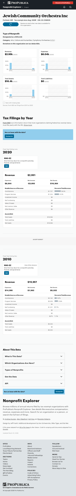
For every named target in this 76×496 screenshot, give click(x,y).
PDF (6, 166)
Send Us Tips (56, 457)
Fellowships (38, 455)
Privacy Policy (33, 480)
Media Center (33, 457)
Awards (30, 464)
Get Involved (7, 468)
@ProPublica (7, 473)
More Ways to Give (59, 468)
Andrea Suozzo (10, 419)
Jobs (29, 455)
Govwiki (5, 429)
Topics (5, 459)
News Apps (7, 466)
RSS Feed (55, 451)
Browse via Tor (57, 461)
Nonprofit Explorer (12, 7)
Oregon (26, 7)
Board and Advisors (34, 448)
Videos (5, 464)
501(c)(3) (18, 37)
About (30, 446)
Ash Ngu (31, 419)
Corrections (32, 467)
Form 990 (6, 123)
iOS (53, 448)
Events (5, 475)
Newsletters (56, 446)
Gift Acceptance (34, 477)
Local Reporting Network (12, 448)
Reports (30, 460)
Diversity (31, 453)
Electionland (7, 453)
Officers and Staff (34, 451)
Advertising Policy (34, 475)
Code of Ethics (33, 473)
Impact (30, 462)
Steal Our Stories (58, 459)
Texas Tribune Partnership (12, 451)
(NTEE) (52, 40)
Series (5, 461)
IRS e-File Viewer (25, 427)
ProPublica (7, 446)
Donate (55, 466)
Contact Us (9, 136)
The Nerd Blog (8, 470)
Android (61, 448)
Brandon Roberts (44, 419)
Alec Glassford (22, 419)
